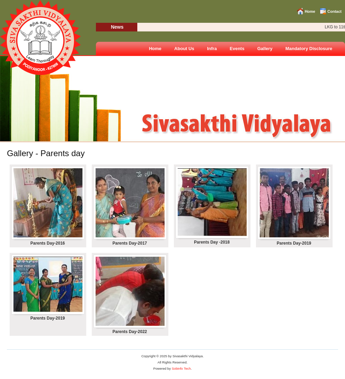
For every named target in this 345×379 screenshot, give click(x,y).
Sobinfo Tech (181, 368)
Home (310, 11)
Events (237, 48)
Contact (334, 11)
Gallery (265, 48)
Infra (212, 48)
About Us (184, 48)
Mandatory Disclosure (308, 48)
